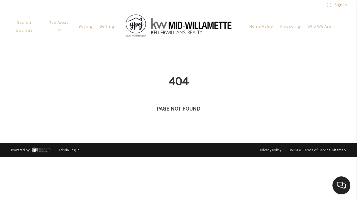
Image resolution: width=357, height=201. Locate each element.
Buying (85, 26)
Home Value (261, 26)
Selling (107, 26)
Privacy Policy (270, 140)
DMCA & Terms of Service (310, 140)
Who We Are (319, 26)
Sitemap (339, 140)
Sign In (337, 5)
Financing (290, 26)
